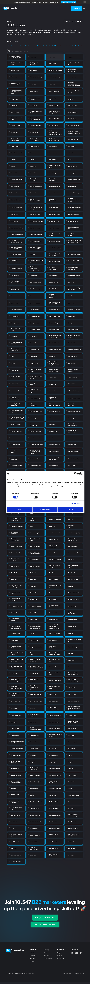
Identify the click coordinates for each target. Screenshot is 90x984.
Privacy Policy (79, 973)
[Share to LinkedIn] (78, 21)
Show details (75, 503)
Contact (32, 961)
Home (32, 953)
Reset (16, 41)
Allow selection (45, 509)
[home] (11, 8)
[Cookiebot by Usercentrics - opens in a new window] (75, 473)
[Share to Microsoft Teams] (81, 21)
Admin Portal (61, 958)
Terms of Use (67, 973)
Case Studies (48, 958)
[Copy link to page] (70, 21)
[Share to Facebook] (73, 21)
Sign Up (59, 956)
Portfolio (46, 956)
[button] (84, 8)
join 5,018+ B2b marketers (45, 918)
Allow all (70, 509)
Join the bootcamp (68, 2)
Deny (19, 509)
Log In (59, 953)
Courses (32, 956)
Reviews (32, 958)
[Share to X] (75, 21)
